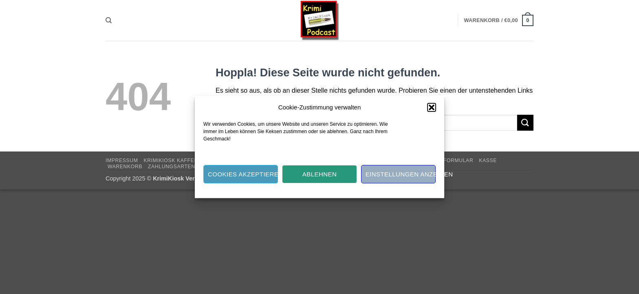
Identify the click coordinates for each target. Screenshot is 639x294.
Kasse (488, 160)
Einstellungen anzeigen (401, 174)
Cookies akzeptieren (243, 174)
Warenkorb (125, 166)
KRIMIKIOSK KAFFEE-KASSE (180, 160)
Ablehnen (319, 174)
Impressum (122, 160)
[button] (431, 107)
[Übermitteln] (525, 123)
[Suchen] (109, 20)
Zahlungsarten (171, 166)
